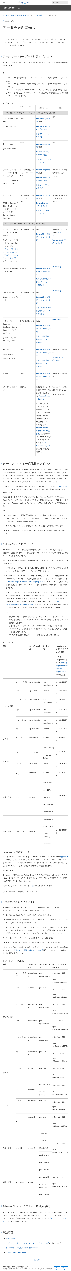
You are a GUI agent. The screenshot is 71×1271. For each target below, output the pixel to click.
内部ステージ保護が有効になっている (28, 950)
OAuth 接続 (56, 267)
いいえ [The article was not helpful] (64, 1268)
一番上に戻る (35, 1260)
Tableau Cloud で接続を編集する (17, 1252)
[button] (4, 2)
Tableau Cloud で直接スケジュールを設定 (43, 237)
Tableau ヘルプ (9, 15)
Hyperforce (62, 486)
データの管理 (37, 15)
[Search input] (62, 2)
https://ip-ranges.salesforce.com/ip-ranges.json (25, 582)
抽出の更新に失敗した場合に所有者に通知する (23, 1248)
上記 (32, 886)
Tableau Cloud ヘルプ (24, 15)
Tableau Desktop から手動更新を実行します (43, 431)
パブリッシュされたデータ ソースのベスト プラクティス (27, 1243)
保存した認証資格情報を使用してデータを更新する (43, 282)
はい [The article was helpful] (57, 1268)
